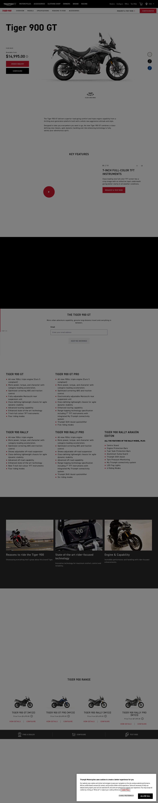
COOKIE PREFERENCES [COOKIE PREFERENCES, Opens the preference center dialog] (126, 795)
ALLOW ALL (145, 796)
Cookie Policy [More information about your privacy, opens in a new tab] (125, 790)
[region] (116, 787)
